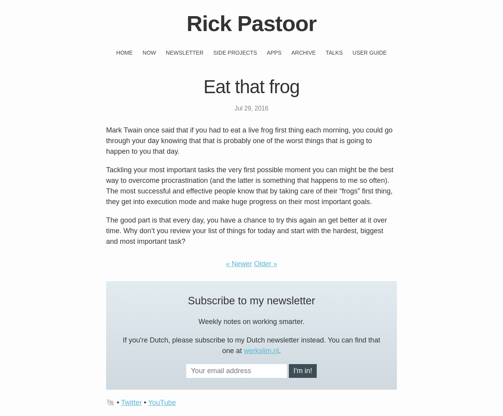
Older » (265, 264)
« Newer (239, 264)
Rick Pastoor (251, 23)
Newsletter (185, 53)
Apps (274, 53)
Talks (334, 53)
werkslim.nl (261, 351)
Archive (303, 53)
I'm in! (303, 371)
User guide (369, 53)
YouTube (162, 403)
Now (149, 53)
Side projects (235, 53)
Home (124, 53)
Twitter (131, 403)
